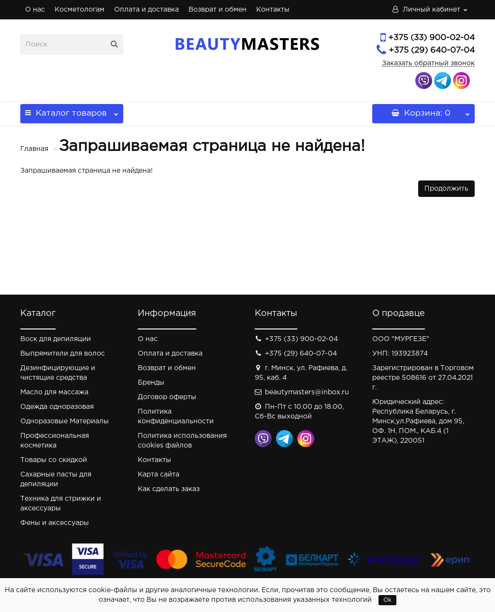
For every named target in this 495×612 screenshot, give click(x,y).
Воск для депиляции (55, 339)
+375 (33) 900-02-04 (431, 38)
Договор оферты (167, 397)
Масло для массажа (54, 392)
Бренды (151, 383)
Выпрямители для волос (62, 354)
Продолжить (446, 189)
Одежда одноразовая (57, 407)
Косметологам (79, 10)
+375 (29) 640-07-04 (432, 50)
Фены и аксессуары (54, 523)
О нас (35, 10)
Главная (34, 149)
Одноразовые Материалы (64, 421)
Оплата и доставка (146, 10)
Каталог (71, 110)
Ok (387, 600)
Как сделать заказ (169, 489)
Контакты (273, 10)
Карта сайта (158, 475)
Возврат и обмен (218, 10)
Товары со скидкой (53, 460)
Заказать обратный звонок (428, 63)
